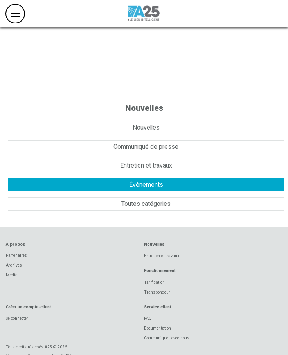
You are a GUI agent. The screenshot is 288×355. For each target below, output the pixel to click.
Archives (14, 265)
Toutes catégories (146, 203)
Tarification (154, 282)
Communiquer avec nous (166, 338)
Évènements (146, 184)
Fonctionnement (159, 270)
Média (12, 275)
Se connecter (17, 318)
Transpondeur (157, 292)
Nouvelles (146, 127)
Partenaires (16, 255)
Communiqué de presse (145, 146)
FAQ (148, 318)
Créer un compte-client (28, 307)
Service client (157, 307)
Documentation (157, 328)
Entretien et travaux (146, 165)
